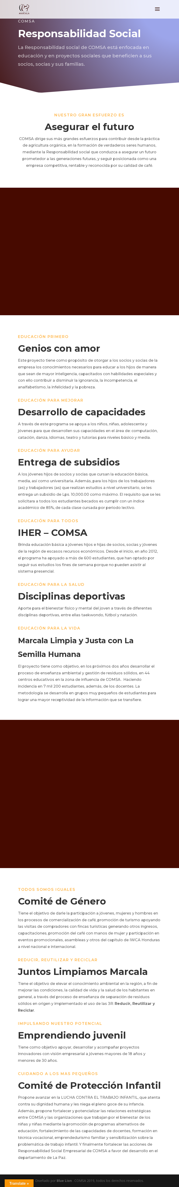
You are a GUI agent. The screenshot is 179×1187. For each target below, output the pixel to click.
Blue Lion (64, 1180)
